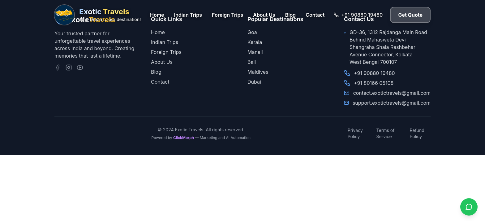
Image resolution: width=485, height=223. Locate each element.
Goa (252, 32)
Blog (290, 15)
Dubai (254, 82)
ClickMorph (183, 137)
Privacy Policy (355, 133)
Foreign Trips (227, 15)
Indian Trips (188, 15)
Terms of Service (385, 133)
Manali (255, 52)
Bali (251, 62)
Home (157, 15)
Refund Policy (417, 133)
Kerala (254, 42)
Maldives (257, 72)
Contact (315, 15)
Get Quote (410, 15)
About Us (264, 15)
